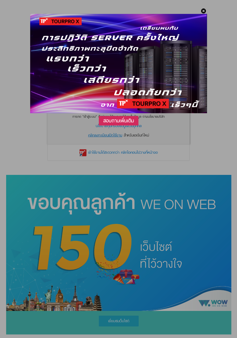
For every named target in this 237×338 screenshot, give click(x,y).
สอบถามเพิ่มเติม (118, 121)
